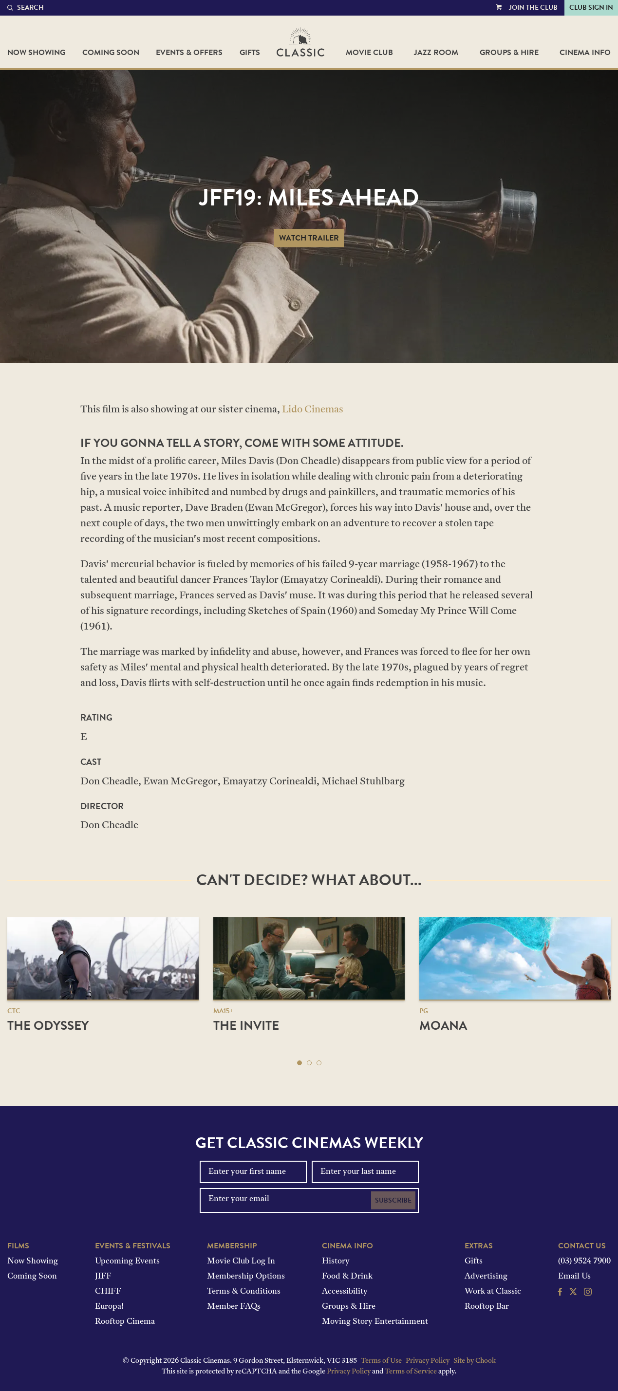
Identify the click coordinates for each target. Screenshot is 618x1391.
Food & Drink (347, 1276)
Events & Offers (189, 52)
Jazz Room (436, 52)
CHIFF (108, 1292)
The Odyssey (48, 1025)
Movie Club (369, 52)
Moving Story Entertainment (375, 1322)
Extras (479, 1246)
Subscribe (393, 1200)
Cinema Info (585, 52)
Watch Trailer (309, 238)
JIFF (103, 1276)
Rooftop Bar (487, 1307)
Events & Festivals (132, 1246)
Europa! (109, 1307)
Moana (443, 1025)
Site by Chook (474, 1361)
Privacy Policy (427, 1361)
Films (18, 1246)
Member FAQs (234, 1307)
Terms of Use (381, 1361)
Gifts (250, 52)
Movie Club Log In (241, 1261)
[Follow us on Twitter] (573, 1293)
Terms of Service (411, 1371)
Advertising (486, 1276)
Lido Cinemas (312, 410)
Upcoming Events (127, 1261)
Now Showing (36, 52)
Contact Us (582, 1246)
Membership (232, 1246)
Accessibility (345, 1292)
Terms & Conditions (244, 1292)
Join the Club (533, 7)
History (336, 1261)
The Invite (246, 1025)
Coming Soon (110, 52)
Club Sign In (591, 7)
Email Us (574, 1276)
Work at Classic (493, 1292)
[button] (299, 1062)
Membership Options (246, 1276)
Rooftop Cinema (125, 1322)
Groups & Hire (509, 52)
